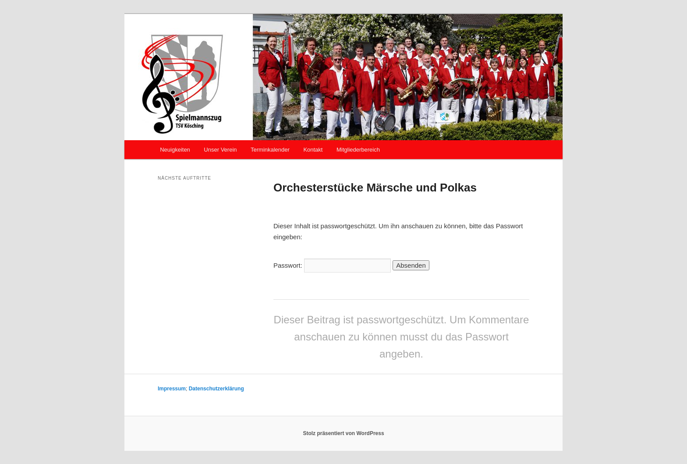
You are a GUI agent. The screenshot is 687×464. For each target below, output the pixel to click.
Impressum (172, 389)
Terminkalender (270, 149)
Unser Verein (220, 149)
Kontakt (312, 149)
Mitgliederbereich (358, 149)
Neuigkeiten (175, 149)
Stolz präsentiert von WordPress (343, 433)
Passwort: (332, 265)
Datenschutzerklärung (216, 389)
